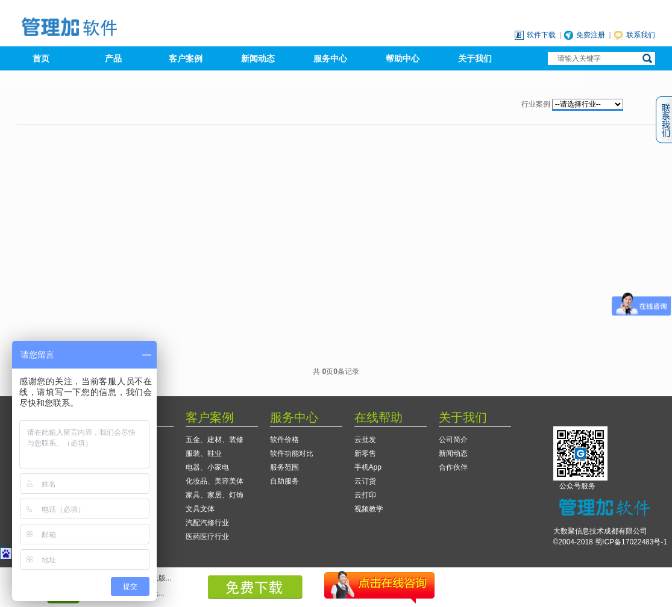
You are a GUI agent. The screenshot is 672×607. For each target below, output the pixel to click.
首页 (41, 58)
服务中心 (330, 58)
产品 (113, 58)
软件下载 (541, 35)
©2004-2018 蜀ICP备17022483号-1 (610, 542)
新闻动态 (258, 58)
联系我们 (640, 35)
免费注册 (590, 35)
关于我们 (475, 58)
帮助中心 (402, 58)
